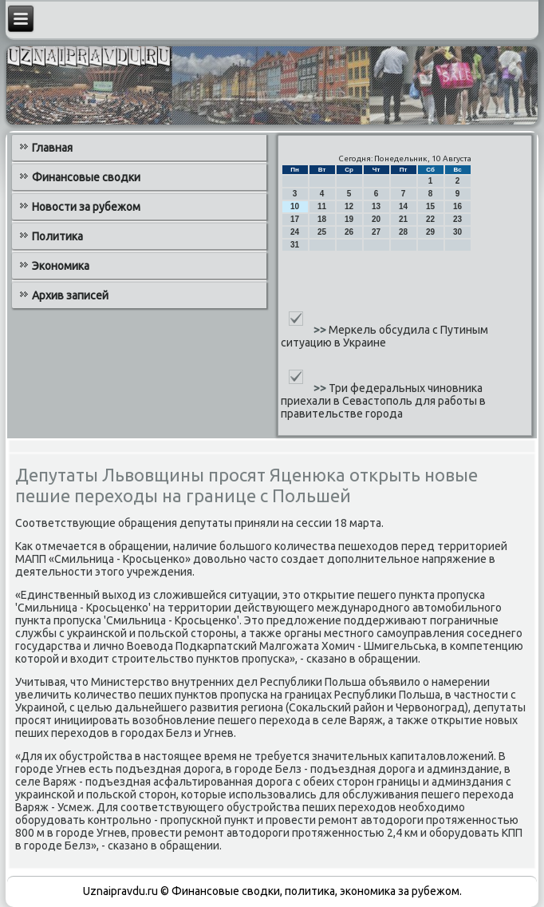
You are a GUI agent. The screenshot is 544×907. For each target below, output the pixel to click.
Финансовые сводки (86, 177)
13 (376, 206)
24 (294, 232)
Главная (52, 147)
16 (457, 206)
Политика (57, 236)
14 (403, 206)
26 (349, 232)
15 (430, 206)
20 (376, 219)
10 (294, 206)
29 (430, 232)
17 (294, 219)
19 (349, 219)
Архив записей (70, 295)
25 (321, 232)
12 (349, 206)
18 (321, 219)
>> (321, 329)
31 (294, 244)
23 (457, 219)
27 (376, 232)
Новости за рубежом (86, 206)
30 (457, 232)
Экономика (60, 265)
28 (403, 232)
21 (403, 219)
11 (321, 206)
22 (430, 219)
